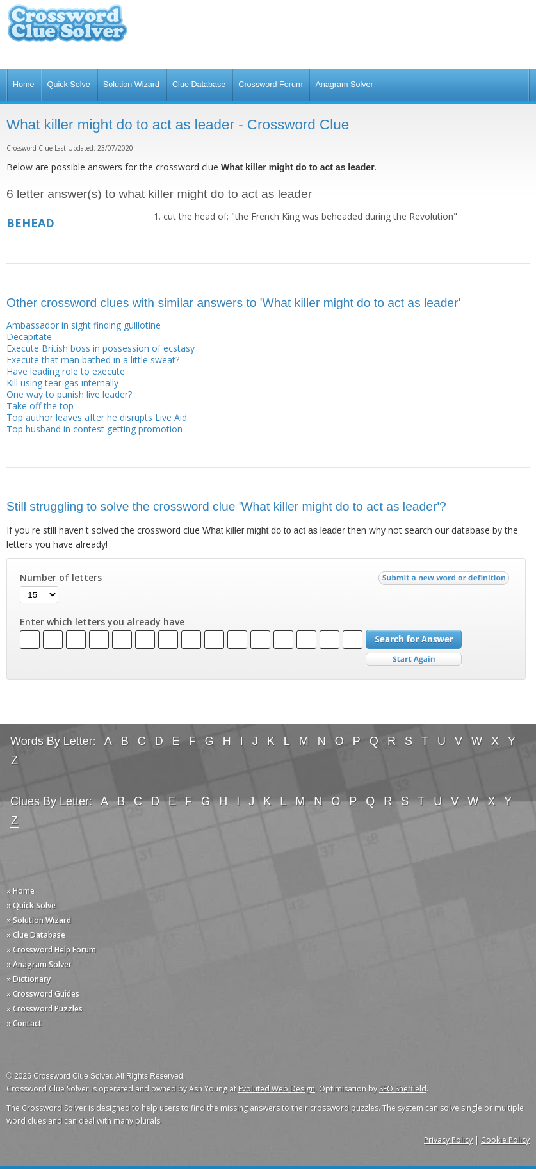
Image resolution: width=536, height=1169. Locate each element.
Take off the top (40, 406)
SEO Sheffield (402, 1088)
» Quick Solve (31, 905)
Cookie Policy (505, 1139)
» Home (20, 890)
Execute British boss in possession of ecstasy (100, 348)
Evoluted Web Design (276, 1088)
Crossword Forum (270, 84)
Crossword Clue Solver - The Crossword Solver (67, 29)
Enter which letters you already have (102, 622)
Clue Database (198, 84)
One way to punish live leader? (69, 394)
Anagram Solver (344, 84)
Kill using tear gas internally (62, 383)
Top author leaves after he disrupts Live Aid (96, 417)
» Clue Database (35, 934)
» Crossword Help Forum (51, 949)
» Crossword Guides (42, 993)
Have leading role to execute (65, 371)
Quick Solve (68, 84)
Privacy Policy (448, 1139)
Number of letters (61, 578)
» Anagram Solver (39, 964)
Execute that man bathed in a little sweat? (92, 360)
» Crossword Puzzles (44, 1008)
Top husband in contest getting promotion (94, 429)
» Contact (24, 1023)
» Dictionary (28, 979)
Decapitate (29, 337)
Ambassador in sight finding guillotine (83, 325)
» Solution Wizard (38, 920)
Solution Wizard (131, 84)
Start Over (414, 659)
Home (24, 84)
